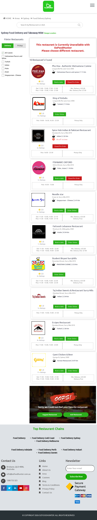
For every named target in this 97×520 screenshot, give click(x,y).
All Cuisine (8, 53)
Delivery (7, 46)
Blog (42, 481)
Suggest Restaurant (49, 415)
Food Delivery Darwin (47, 453)
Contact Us (45, 492)
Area (42, 474)
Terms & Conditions (49, 485)
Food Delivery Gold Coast (43, 438)
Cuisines (44, 477)
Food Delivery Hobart (72, 450)
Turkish (7, 62)
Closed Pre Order (73, 82)
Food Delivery (19, 438)
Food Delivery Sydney (70, 438)
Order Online (59, 114)
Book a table (58, 82)
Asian (7, 72)
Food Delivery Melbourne (47, 441)
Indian (7, 65)
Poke (7, 68)
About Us (44, 470)
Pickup (20, 46)
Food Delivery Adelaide (21, 450)
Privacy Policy (46, 489)
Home (43, 466)
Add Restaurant (76, 415)
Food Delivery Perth (47, 450)
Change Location (50, 33)
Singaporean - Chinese (13, 75)
